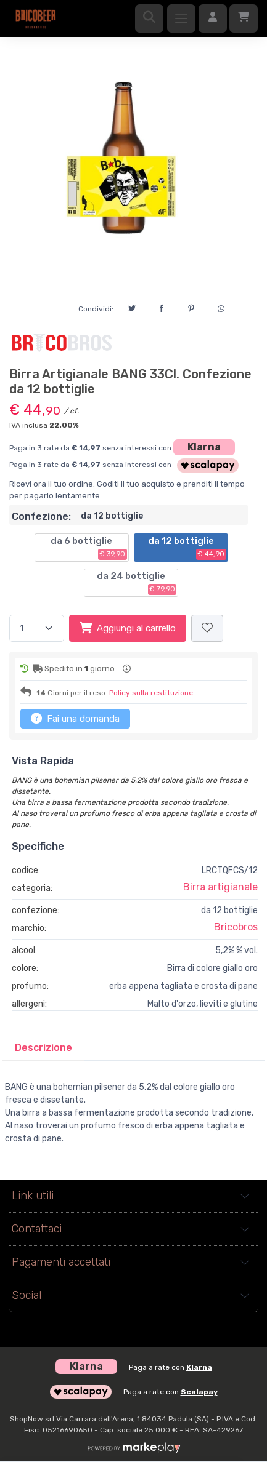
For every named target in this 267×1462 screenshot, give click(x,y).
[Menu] (181, 18)
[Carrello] (243, 18)
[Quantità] (36, 628)
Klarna (204, 447)
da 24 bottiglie (136, 582)
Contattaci (37, 1229)
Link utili (33, 1195)
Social (26, 1295)
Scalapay (199, 1392)
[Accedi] (213, 18)
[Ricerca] (149, 18)
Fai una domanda (75, 718)
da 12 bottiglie (187, 547)
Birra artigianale (220, 887)
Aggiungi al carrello (128, 627)
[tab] (43, 1048)
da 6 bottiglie (89, 547)
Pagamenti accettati (61, 1262)
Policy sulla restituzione (151, 693)
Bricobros (236, 927)
